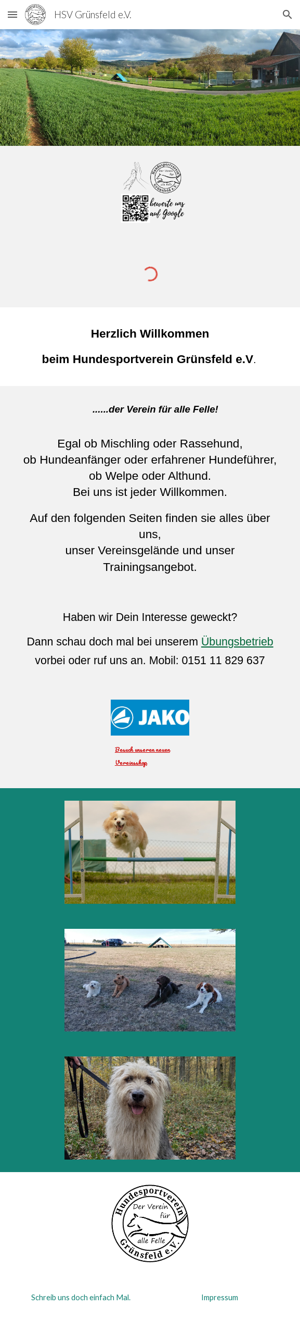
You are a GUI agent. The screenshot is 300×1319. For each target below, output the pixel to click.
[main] (150, 347)
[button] (12, 14)
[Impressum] (219, 1297)
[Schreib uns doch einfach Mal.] (80, 1297)
